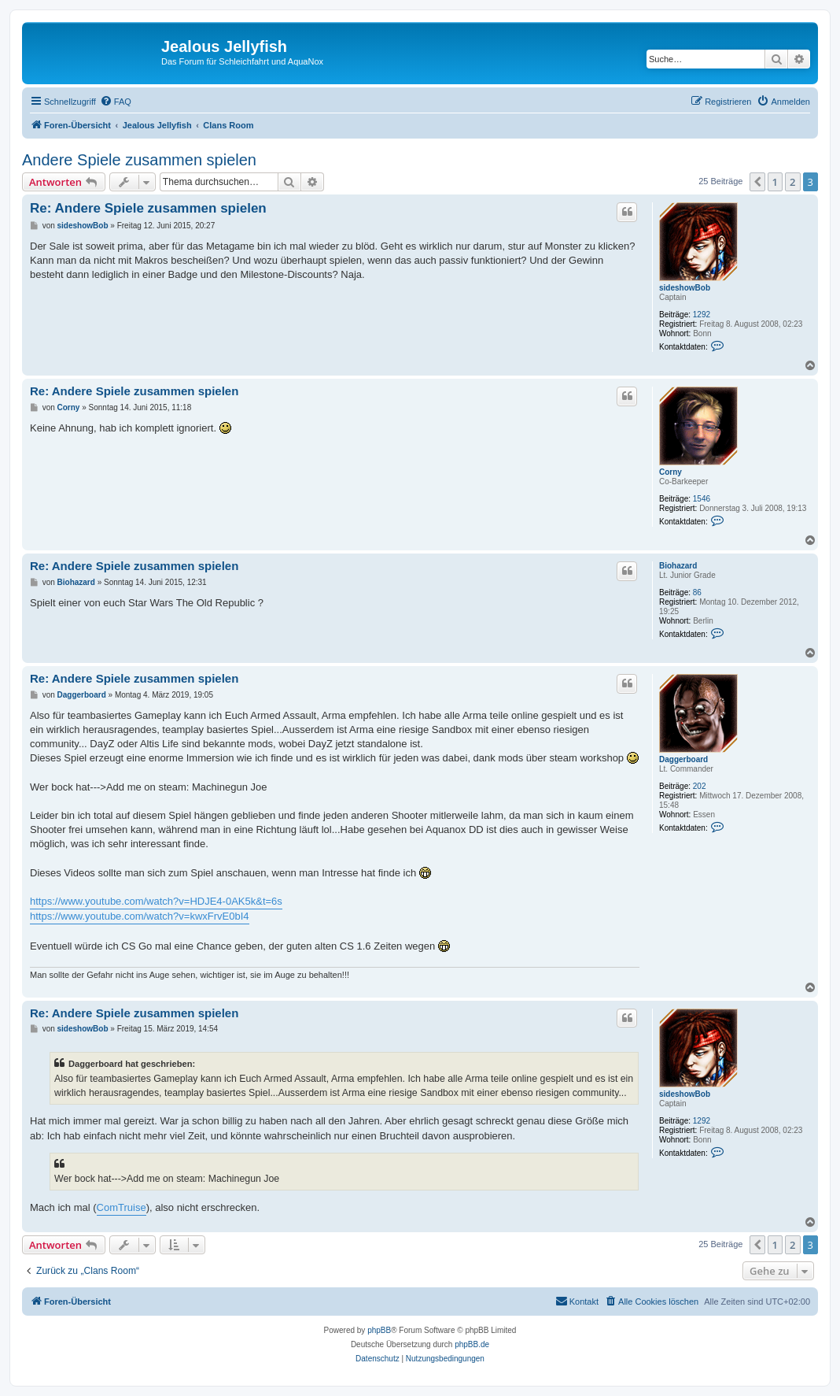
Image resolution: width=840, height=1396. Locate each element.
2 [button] (792, 182)
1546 (701, 498)
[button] (757, 181)
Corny (670, 472)
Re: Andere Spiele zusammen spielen (148, 208)
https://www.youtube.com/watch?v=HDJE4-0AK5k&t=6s (156, 901)
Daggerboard (683, 759)
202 (699, 786)
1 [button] (775, 182)
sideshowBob (684, 287)
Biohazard (678, 565)
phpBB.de (472, 1344)
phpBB (379, 1330)
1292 (701, 314)
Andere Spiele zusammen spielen (139, 159)
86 (697, 592)
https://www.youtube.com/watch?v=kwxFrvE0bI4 (139, 916)
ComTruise (121, 1207)
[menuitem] (115, 101)
